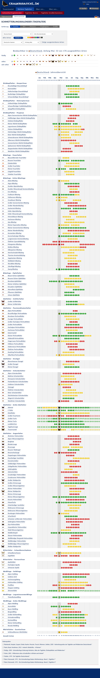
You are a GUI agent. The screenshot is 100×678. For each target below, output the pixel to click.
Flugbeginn (44, 27)
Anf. (38, 80)
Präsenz (33, 27)
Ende (41, 80)
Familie (15, 27)
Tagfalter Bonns (31, 13)
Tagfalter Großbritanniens (52, 13)
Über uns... (40, 9)
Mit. (39, 80)
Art (24, 27)
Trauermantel (8, 9)
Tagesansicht (6, 16)
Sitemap (95, 8)
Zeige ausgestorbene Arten (53, 42)
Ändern (18, 38)
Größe (55, 27)
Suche (84, 8)
